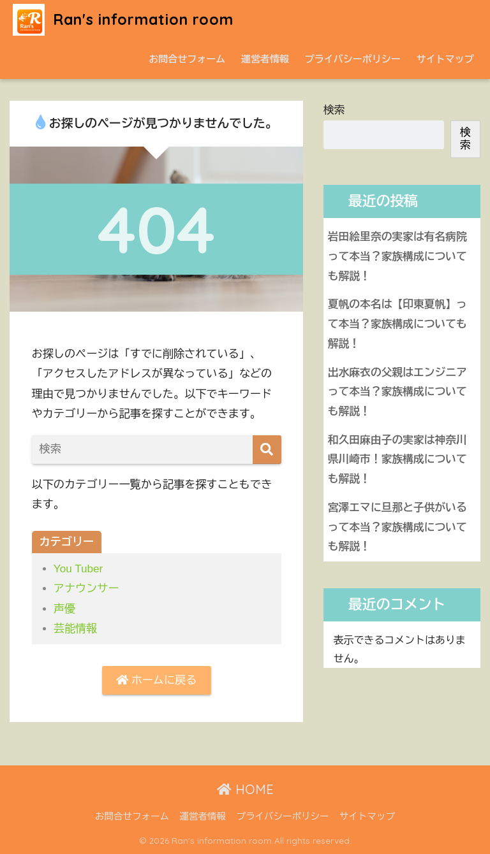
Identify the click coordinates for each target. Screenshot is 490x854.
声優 (64, 609)
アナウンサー (86, 589)
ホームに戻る (156, 680)
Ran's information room (123, 19)
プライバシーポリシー (353, 59)
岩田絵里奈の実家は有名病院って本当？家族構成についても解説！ (397, 256)
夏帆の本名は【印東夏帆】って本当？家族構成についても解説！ (397, 323)
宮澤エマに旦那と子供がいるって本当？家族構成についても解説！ (397, 527)
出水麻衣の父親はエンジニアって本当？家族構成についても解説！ (397, 391)
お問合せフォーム (187, 59)
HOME (245, 789)
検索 (334, 110)
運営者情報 (265, 59)
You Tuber (78, 569)
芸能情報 (75, 629)
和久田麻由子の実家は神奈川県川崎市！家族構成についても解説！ (397, 459)
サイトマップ (445, 59)
